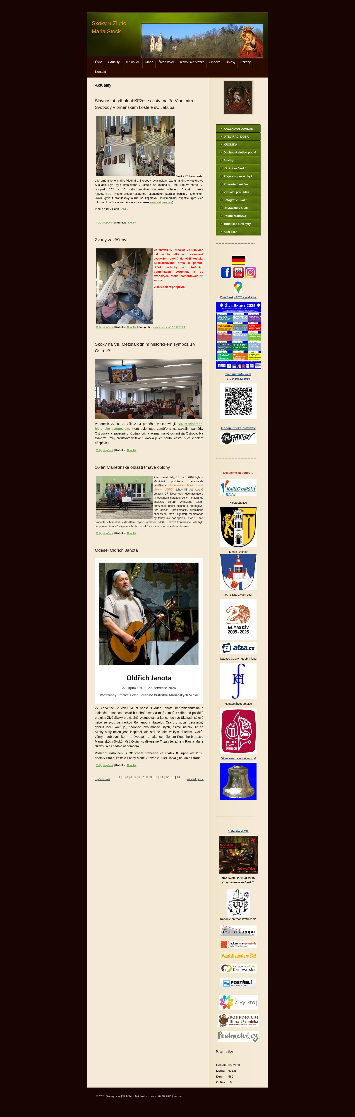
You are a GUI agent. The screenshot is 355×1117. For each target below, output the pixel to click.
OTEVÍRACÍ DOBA (236, 136)
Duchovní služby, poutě (240, 152)
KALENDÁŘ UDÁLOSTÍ (240, 128)
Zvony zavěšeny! (111, 239)
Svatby (228, 160)
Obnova (215, 62)
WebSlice (127, 1096)
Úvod (99, 62)
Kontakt (100, 71)
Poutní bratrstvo (235, 216)
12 (167, 777)
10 (156, 777)
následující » (195, 779)
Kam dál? (230, 231)
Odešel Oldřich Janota (116, 550)
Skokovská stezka (191, 62)
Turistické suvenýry (237, 224)
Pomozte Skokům (236, 184)
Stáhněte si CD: (238, 831)
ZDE (109, 193)
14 (178, 777)
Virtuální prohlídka (236, 192)
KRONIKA (230, 144)
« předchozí (102, 779)
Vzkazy (245, 62)
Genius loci (132, 62)
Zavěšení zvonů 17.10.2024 (169, 327)
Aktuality (114, 62)
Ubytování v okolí (236, 208)
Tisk (137, 1096)
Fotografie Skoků (235, 200)
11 (161, 777)
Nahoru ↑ (179, 1096)
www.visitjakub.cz (161, 202)
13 (172, 777)
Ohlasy (230, 62)
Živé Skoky (166, 62)
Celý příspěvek (104, 222)
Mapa (149, 62)
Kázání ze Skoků (235, 168)
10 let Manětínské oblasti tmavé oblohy (132, 467)
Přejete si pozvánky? (238, 176)
